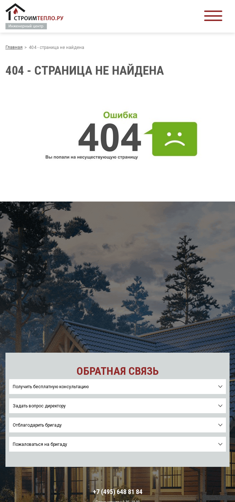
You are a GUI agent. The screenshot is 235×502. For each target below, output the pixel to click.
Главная (14, 47)
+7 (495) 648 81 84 (117, 492)
